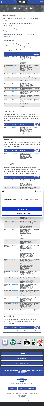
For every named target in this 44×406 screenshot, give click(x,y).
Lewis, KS (22, 388)
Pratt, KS (31, 388)
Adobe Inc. (15, 153)
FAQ (35, 393)
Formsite (14, 56)
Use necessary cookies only (22, 213)
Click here (20, 199)
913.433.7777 (22, 372)
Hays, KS (13, 388)
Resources (10, 393)
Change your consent (9, 31)
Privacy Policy (28, 393)
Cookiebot (6, 37)
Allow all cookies (22, 209)
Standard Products (22, 363)
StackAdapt (15, 271)
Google (14, 95)
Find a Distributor (22, 358)
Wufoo (14, 240)
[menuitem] (1, 2)
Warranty (19, 393)
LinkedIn (14, 73)
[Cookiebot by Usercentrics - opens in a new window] (35, 191)
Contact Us (22, 353)
